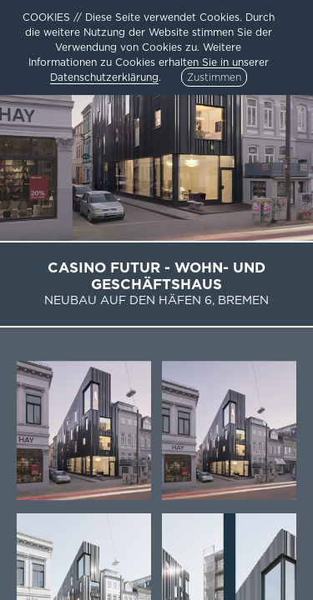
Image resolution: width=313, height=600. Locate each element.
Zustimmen (214, 77)
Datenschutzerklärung (104, 77)
